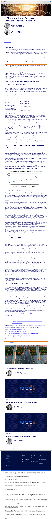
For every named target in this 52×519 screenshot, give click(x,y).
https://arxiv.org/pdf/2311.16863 (28, 313)
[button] (50, 1)
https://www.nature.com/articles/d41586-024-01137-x (18, 329)
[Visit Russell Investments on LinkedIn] (8, 465)
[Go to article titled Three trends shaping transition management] (26, 361)
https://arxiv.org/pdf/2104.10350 (17, 323)
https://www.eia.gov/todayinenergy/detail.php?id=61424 (17, 331)
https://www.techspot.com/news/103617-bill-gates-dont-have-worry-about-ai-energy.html (24, 333)
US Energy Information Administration (39, 325)
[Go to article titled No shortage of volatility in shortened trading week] (26, 429)
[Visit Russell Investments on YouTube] (6, 465)
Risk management (7, 42)
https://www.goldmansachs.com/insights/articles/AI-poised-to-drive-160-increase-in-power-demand (27, 321)
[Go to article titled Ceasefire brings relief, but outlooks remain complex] (26, 395)
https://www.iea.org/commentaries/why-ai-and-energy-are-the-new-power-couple (23, 315)
